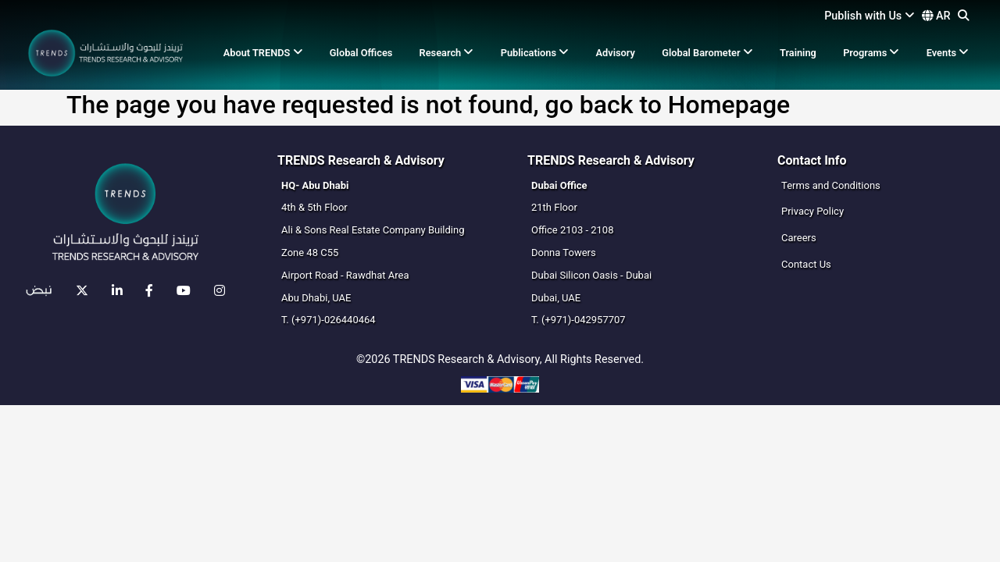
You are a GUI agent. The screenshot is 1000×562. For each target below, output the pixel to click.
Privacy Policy (812, 211)
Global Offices (361, 53)
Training (798, 53)
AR (936, 16)
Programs (871, 53)
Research (447, 53)
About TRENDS (263, 53)
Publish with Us (869, 16)
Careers (798, 238)
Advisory (615, 53)
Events (948, 53)
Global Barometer (707, 53)
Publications (535, 53)
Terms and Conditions (830, 185)
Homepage (729, 104)
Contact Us (806, 264)
